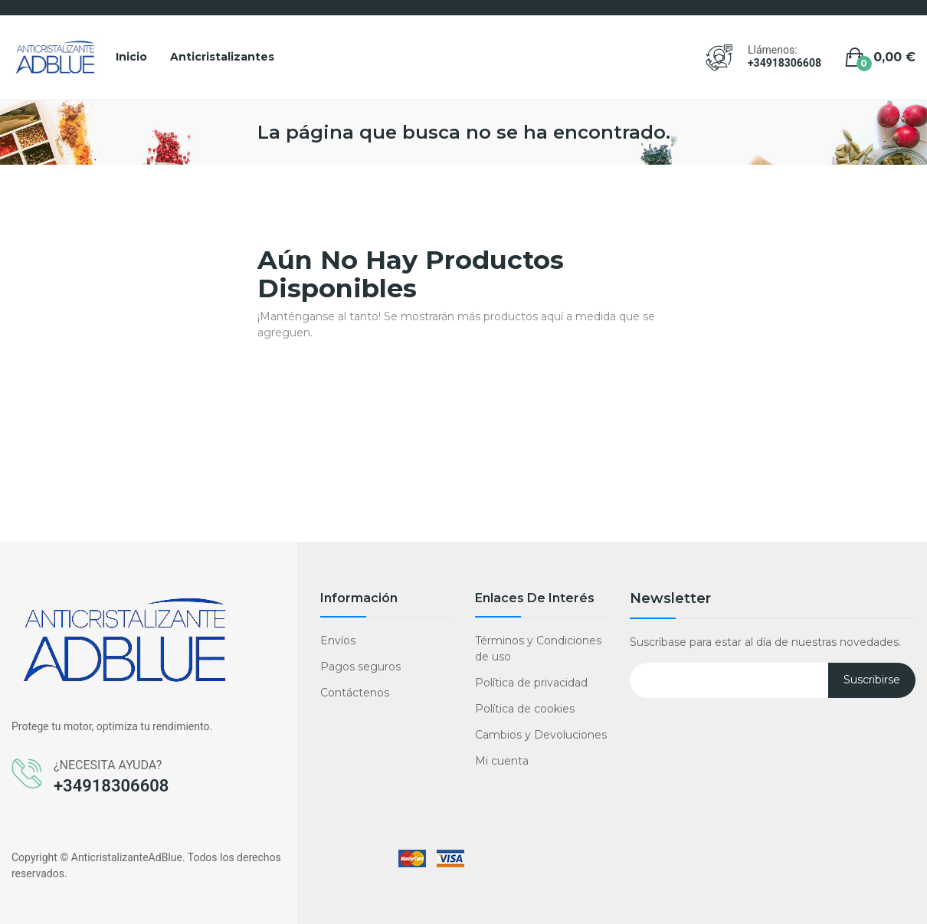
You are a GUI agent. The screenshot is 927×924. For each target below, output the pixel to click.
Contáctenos (354, 693)
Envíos (337, 640)
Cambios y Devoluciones (541, 735)
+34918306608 (784, 62)
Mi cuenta (502, 761)
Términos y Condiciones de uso (538, 649)
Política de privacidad (531, 683)
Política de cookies (525, 709)
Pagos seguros (360, 666)
